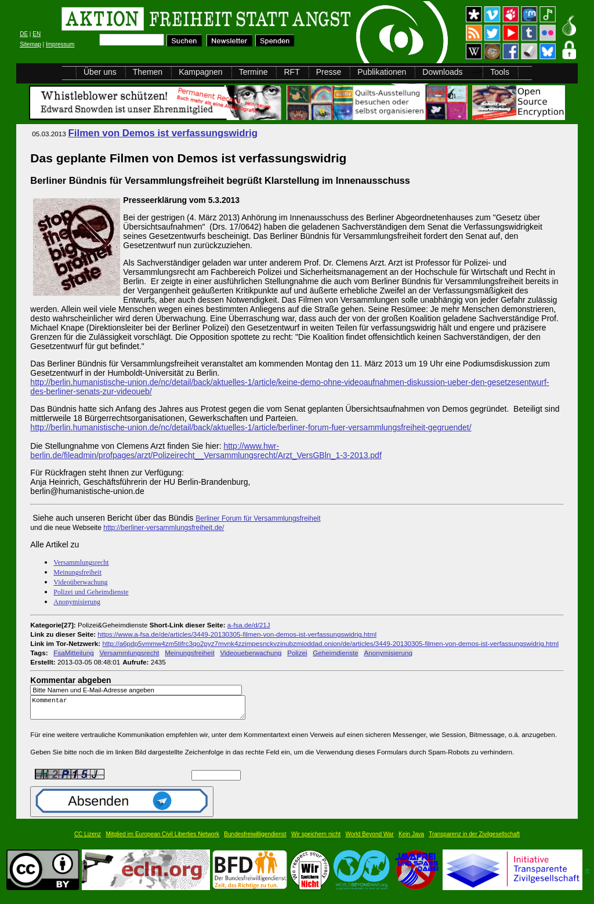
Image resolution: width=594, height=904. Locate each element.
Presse (329, 72)
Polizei (297, 652)
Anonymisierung (76, 602)
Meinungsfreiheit (77, 572)
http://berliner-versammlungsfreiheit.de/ (163, 528)
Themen (147, 72)
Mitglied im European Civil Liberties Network (162, 839)
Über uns (100, 72)
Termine (253, 72)
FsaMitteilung (73, 652)
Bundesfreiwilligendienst (255, 839)
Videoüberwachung (80, 582)
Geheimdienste (335, 652)
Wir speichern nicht (316, 839)
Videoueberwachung (250, 652)
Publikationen (381, 72)
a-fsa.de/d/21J (248, 625)
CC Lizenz (87, 839)
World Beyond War (369, 839)
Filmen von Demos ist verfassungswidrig (163, 133)
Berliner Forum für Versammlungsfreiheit (257, 518)
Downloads (442, 72)
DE (24, 34)
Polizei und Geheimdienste (90, 592)
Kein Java (411, 839)
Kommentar (141, 710)
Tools (499, 72)
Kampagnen (201, 72)
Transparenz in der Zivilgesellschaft (474, 839)
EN (36, 34)
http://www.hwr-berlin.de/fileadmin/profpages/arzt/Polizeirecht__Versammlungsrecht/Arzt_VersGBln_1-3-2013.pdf (205, 450)
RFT (291, 72)
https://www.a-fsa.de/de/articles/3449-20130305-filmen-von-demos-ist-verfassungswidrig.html (236, 634)
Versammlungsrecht (80, 562)
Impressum (60, 44)
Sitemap (30, 44)
